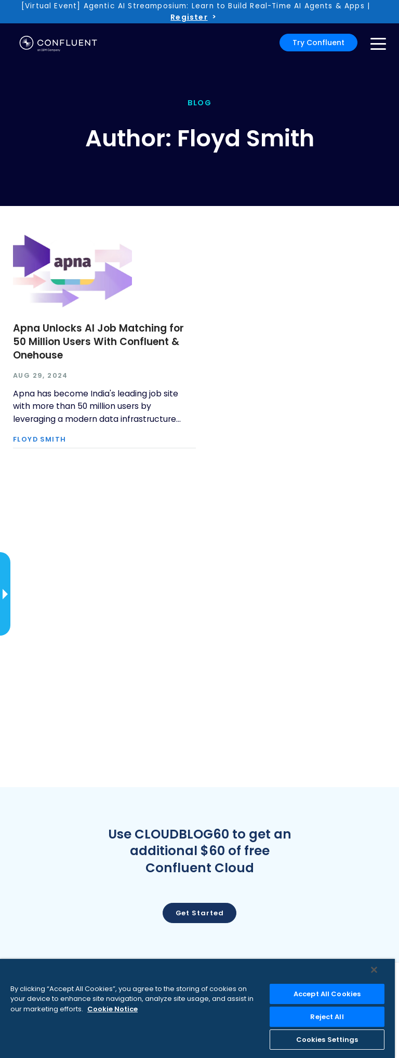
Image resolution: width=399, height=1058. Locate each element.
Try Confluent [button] (318, 42)
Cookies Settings (327, 1040)
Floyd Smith (39, 440)
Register (188, 17)
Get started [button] (200, 913)
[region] (197, 1008)
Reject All (326, 1017)
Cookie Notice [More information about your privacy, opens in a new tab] (112, 1009)
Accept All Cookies (327, 994)
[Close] (374, 970)
